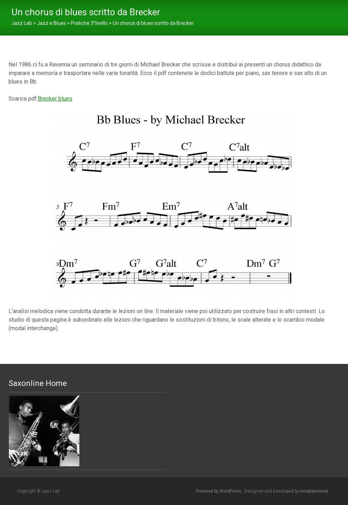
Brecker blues (55, 98)
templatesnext (314, 491)
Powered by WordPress (219, 491)
